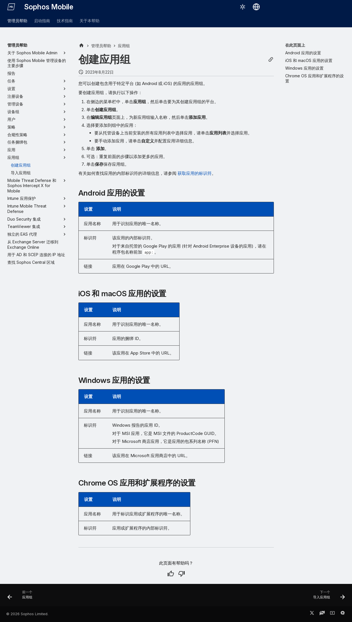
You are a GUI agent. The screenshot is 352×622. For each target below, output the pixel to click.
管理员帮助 (17, 20)
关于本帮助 (89, 20)
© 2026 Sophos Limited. (27, 614)
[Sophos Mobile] (11, 7)
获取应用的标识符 (195, 173)
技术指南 (65, 20)
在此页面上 (295, 45)
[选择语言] (256, 7)
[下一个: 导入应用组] (327, 597)
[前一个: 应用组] (22, 597)
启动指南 (42, 20)
